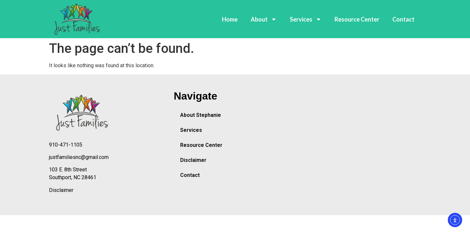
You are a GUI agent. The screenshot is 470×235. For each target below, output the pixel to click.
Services (305, 19)
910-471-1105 (65, 145)
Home (230, 19)
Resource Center (357, 19)
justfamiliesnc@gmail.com (79, 157)
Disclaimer (61, 190)
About (264, 19)
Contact (403, 19)
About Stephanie (200, 115)
